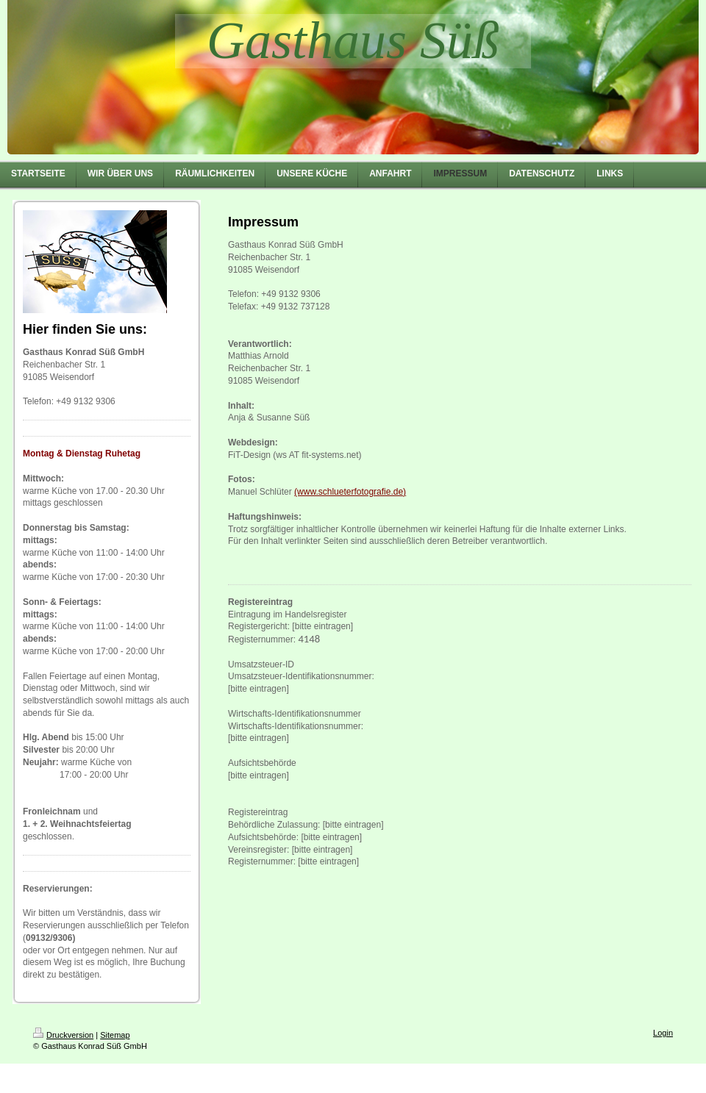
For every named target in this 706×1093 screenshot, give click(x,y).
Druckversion (63, 1035)
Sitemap (114, 1035)
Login (663, 1032)
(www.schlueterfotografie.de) (350, 492)
